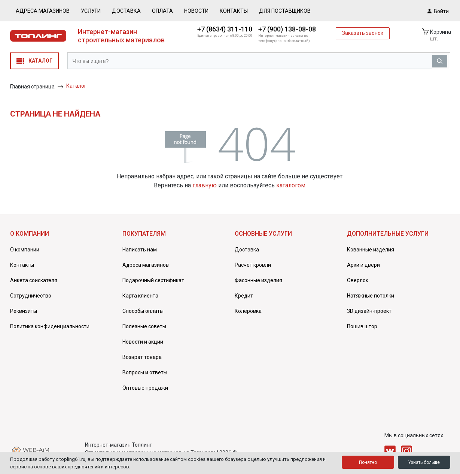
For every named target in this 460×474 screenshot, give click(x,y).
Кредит (244, 296)
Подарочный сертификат (153, 280)
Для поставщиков (285, 11)
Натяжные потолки (370, 296)
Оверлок (357, 280)
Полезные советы (144, 326)
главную (204, 185)
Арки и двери (363, 265)
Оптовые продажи (145, 388)
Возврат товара (142, 357)
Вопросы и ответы (144, 372)
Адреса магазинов (43, 11)
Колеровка (248, 311)
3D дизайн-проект (369, 311)
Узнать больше (424, 462)
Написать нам (139, 250)
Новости (196, 11)
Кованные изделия (370, 250)
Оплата (162, 11)
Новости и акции (142, 342)
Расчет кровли (253, 265)
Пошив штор (362, 326)
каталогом (290, 185)
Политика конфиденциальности (49, 326)
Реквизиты (23, 311)
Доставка (126, 11)
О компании (24, 250)
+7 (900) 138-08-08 (287, 29)
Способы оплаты (143, 311)
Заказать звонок (362, 33)
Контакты (234, 11)
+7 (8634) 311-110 (224, 29)
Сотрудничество (30, 296)
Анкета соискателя (33, 280)
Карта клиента (140, 296)
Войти (438, 11)
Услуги (91, 11)
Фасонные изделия (258, 280)
